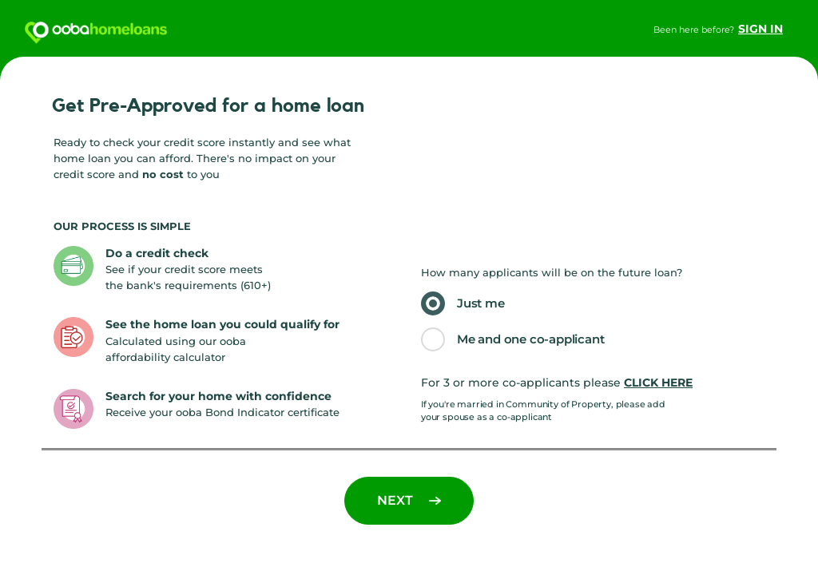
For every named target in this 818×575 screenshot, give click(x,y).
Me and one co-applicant (530, 339)
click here (658, 382)
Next (409, 500)
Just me (481, 303)
